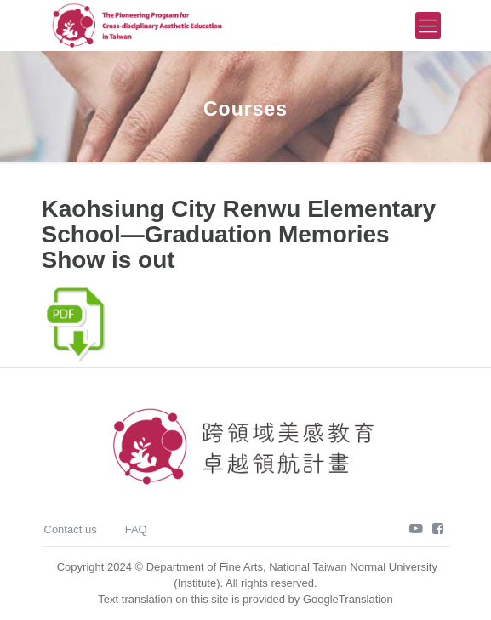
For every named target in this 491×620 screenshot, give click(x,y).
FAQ (136, 529)
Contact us (70, 529)
